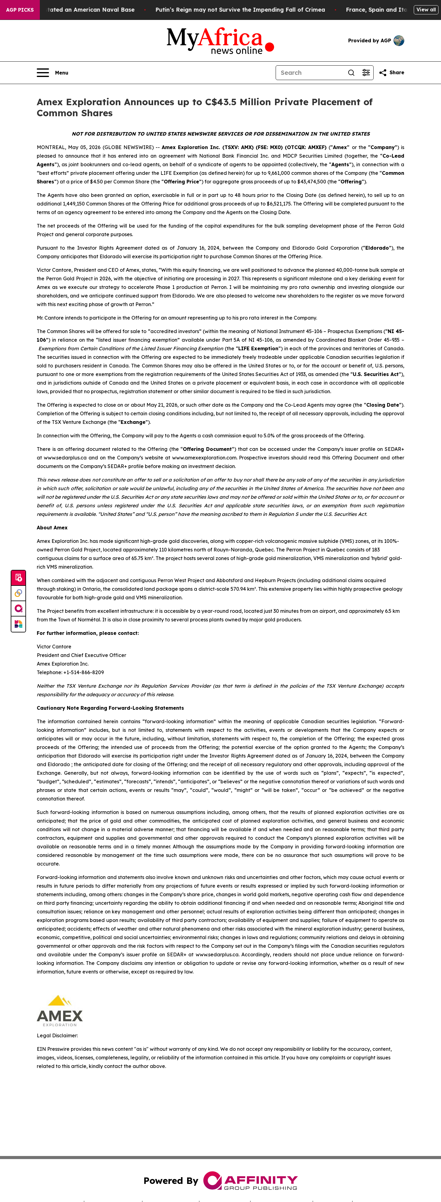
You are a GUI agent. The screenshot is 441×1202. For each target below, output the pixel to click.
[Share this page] (391, 73)
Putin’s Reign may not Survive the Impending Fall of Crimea (248, 9)
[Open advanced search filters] (366, 73)
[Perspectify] (18, 593)
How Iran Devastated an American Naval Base (75, 9)
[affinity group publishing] (18, 608)
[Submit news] (18, 578)
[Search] (310, 73)
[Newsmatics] (18, 624)
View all (426, 9)
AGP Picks (20, 10)
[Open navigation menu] (52, 73)
